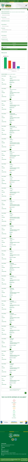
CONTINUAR (24, 459)
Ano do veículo (3, 17)
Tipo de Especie (4, 35)
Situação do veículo (4, 39)
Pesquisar (14, 43)
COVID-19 (5, 47)
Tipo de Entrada (3, 24)
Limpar (14, 45)
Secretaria (3, 28)
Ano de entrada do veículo (5, 13)
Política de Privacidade (14, 459)
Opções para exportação (14, 49)
